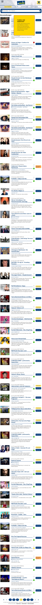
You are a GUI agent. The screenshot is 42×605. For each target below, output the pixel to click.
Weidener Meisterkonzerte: (17, 559)
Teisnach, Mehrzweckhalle (15, 364)
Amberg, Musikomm (14, 538)
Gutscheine (34, 6)
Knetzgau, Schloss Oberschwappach (16, 81)
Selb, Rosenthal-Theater (14, 156)
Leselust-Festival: (15, 217)
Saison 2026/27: (15, 462)
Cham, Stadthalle (13, 108)
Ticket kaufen (38, 20)
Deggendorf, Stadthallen (15, 58)
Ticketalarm (24, 6)
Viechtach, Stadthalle (14, 95)
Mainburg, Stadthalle (14, 486)
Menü (2, 1)
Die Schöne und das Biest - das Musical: (19, 107)
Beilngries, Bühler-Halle (14, 549)
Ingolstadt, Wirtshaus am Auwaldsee (16, 424)
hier (23, 30)
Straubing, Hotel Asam (14, 203)
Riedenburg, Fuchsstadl (14, 516)
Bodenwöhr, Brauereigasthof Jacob (16, 46)
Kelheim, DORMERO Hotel (15, 230)
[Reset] (40, 11)
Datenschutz (24, 603)
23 (10, 600)
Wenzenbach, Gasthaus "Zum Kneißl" (17, 592)
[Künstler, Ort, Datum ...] (21, 11)
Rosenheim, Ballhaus (14, 475)
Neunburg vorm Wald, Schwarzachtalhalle (17, 340)
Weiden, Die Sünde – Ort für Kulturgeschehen (18, 388)
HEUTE (16, 6)
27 (24, 600)
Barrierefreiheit (31, 603)
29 (32, 600)
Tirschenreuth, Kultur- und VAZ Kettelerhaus (18, 169)
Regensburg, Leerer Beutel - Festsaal (16, 451)
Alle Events (8, 6)
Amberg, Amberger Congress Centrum (17, 410)
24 (14, 600)
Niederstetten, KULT (14, 192)
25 (17, 600)
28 (28, 600)
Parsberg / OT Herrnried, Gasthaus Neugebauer (18, 527)
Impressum (18, 603)
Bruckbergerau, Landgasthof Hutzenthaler (17, 505)
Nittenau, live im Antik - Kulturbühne (17, 242)
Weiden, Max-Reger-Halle (15, 560)
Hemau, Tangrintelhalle (14, 376)
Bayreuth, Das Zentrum (14, 218)
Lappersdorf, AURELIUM (15, 143)
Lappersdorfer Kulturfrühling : (17, 119)
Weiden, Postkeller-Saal (14, 180)
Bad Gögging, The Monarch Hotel (16, 69)
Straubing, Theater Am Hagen (15, 253)
